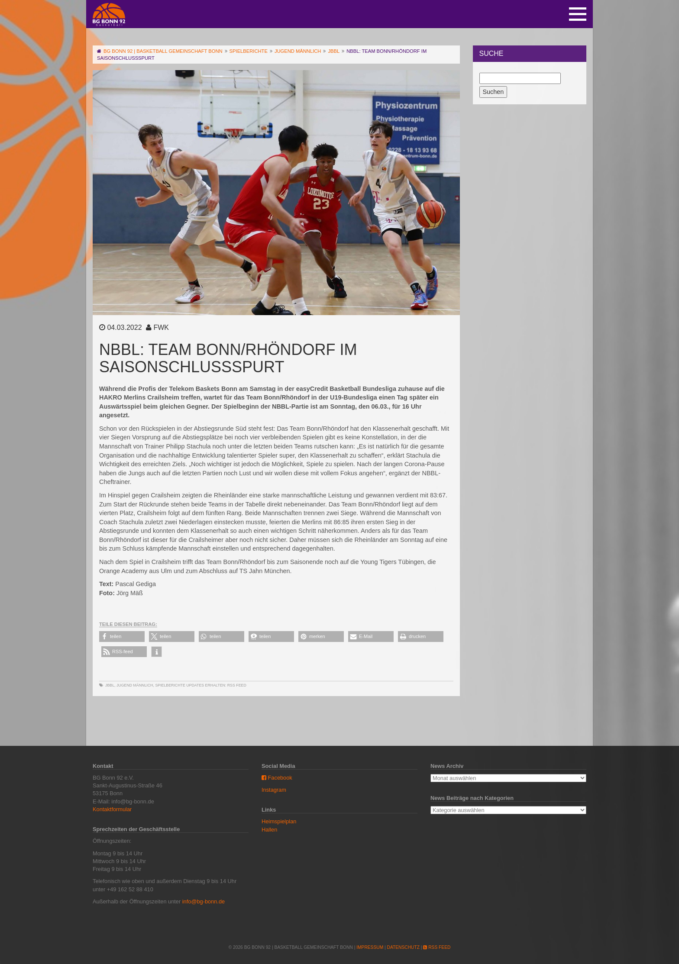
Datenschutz (403, 947)
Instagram (274, 790)
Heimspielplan (279, 821)
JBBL (109, 685)
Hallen (269, 829)
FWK (161, 327)
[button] (122, 636)
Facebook (277, 777)
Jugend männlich (134, 685)
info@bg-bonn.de (203, 901)
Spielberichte (170, 685)
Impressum (369, 947)
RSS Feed (236, 685)
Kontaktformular (112, 809)
